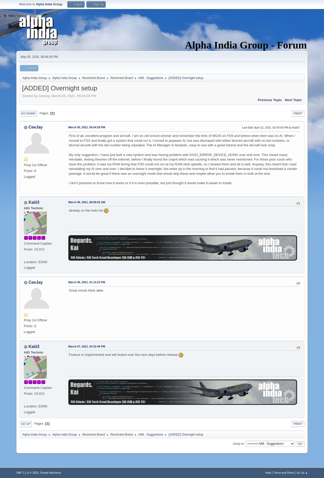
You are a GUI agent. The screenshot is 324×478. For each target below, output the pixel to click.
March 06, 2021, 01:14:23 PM (86, 282)
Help (268, 472)
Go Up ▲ (302, 472)
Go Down (28, 113)
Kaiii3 (33, 202)
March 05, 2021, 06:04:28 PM (86, 127)
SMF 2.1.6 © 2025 (27, 472)
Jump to (238, 443)
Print (298, 113)
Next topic (293, 100)
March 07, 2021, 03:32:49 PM (86, 346)
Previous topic (270, 100)
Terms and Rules (283, 472)
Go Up (25, 423)
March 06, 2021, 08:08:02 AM (86, 202)
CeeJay (35, 127)
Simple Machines (50, 472)
